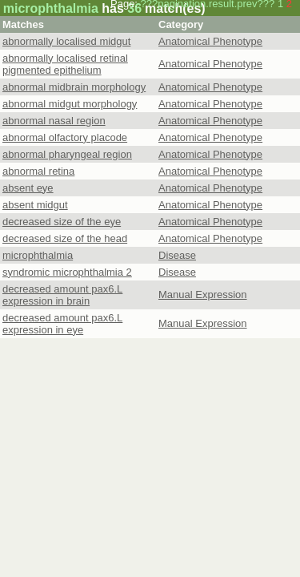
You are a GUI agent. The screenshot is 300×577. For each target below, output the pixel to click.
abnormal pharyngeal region (67, 154)
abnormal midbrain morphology (74, 87)
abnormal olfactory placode (64, 137)
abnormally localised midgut (66, 41)
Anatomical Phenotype (210, 41)
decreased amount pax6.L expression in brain (62, 295)
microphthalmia (37, 255)
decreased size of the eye (61, 222)
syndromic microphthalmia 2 (67, 272)
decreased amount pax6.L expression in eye (62, 324)
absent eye (28, 188)
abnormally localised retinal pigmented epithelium (65, 64)
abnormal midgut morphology (69, 104)
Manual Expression (202, 294)
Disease (177, 255)
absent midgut (35, 205)
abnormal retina (38, 171)
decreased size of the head (64, 238)
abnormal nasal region (54, 121)
